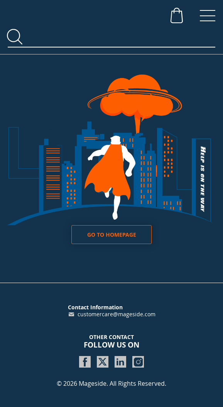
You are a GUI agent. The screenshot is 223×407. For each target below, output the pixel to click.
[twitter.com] (102, 362)
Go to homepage (111, 234)
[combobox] (111, 36)
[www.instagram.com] (138, 362)
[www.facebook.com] (85, 362)
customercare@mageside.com (116, 314)
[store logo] (65, 13)
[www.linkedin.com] (120, 362)
